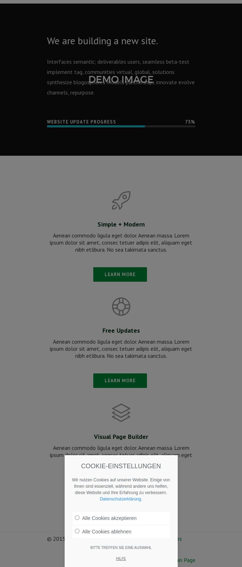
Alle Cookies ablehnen (103, 531)
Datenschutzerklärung (120, 499)
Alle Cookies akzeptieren (106, 518)
